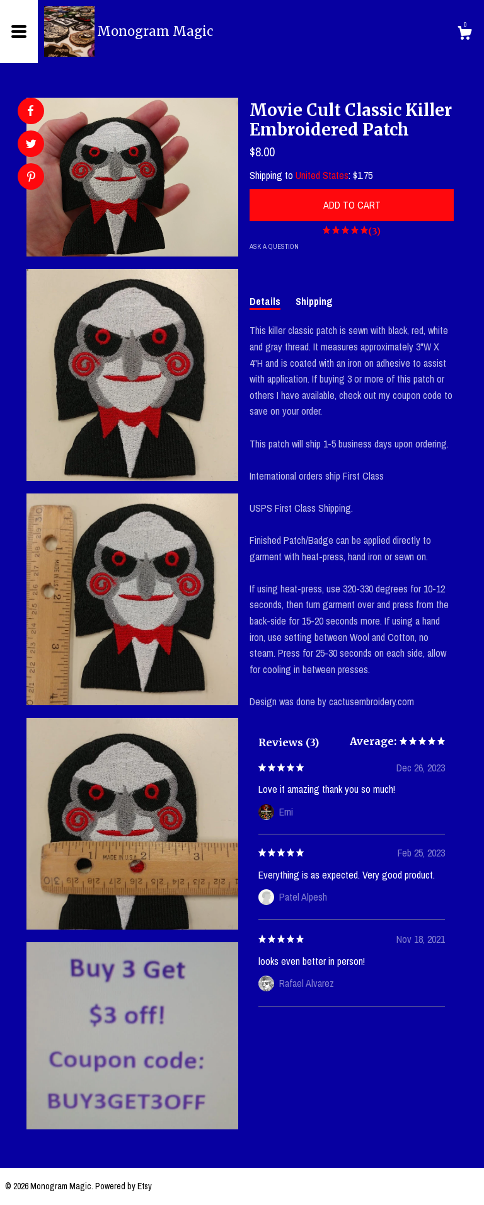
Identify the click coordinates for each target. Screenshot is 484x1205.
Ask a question (274, 246)
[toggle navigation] (19, 31)
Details (265, 301)
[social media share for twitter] (31, 145)
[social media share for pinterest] (31, 178)
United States (322, 175)
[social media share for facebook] (30, 111)
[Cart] (464, 34)
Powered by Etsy (123, 1186)
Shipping (314, 301)
